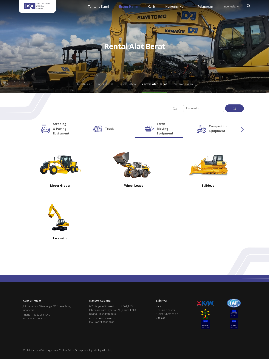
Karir (151, 6)
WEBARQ (107, 350)
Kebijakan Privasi (165, 310)
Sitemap (160, 317)
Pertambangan (183, 84)
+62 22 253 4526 (37, 318)
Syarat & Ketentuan (167, 314)
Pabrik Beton (127, 84)
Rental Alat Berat (154, 84)
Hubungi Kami (176, 6)
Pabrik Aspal (104, 84)
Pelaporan (205, 6)
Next (242, 129)
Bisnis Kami (128, 6)
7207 (115, 318)
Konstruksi (83, 84)
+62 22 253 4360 (41, 314)
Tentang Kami (98, 6)
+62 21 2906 (105, 318)
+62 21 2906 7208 (104, 322)
